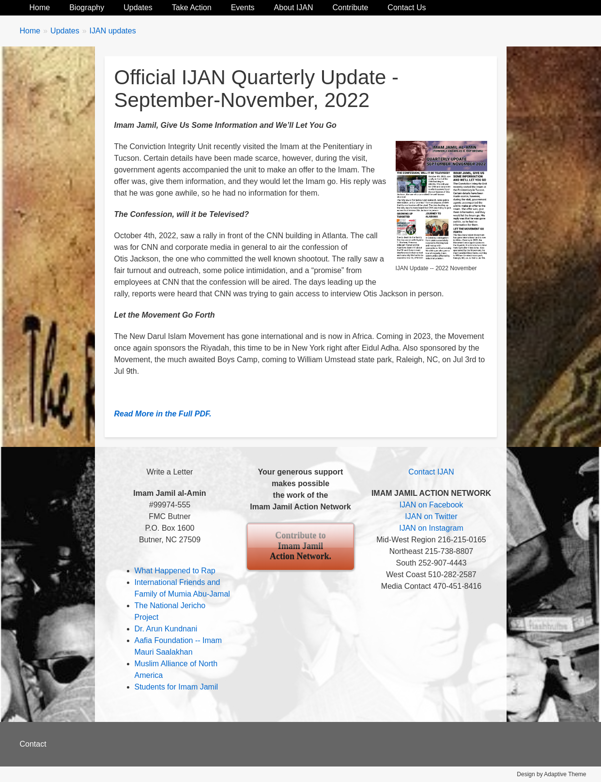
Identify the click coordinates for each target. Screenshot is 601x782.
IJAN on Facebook (431, 505)
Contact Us (406, 7)
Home (40, 7)
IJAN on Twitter (431, 516)
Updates (138, 7)
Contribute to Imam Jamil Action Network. (300, 546)
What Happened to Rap (175, 571)
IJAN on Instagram (431, 528)
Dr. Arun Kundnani (166, 629)
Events (243, 7)
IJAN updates (113, 31)
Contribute (351, 7)
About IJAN (293, 7)
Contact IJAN (431, 472)
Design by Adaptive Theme (551, 774)
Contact (33, 744)
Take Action (192, 7)
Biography (86, 7)
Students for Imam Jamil (176, 687)
